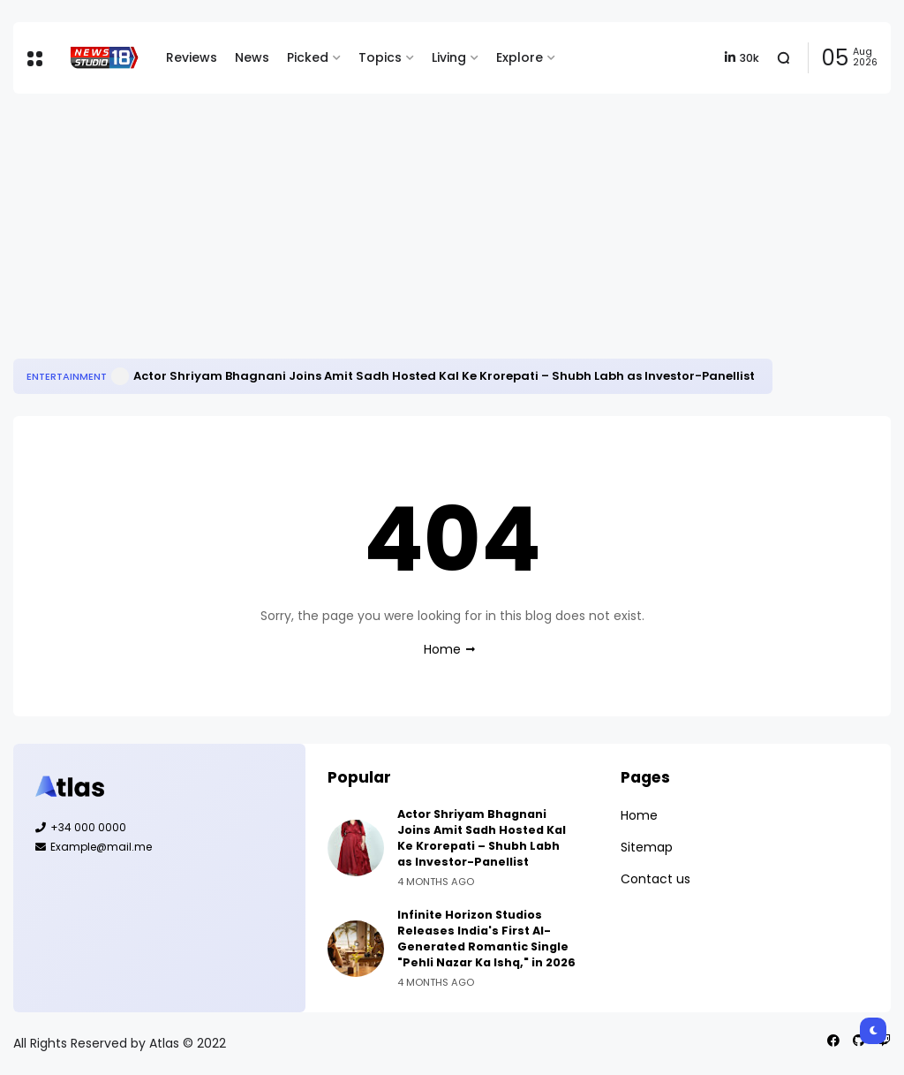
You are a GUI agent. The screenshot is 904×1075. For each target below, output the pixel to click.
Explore (519, 57)
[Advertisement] (452, 226)
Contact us (655, 879)
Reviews (191, 57)
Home (442, 649)
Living (449, 57)
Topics (380, 57)
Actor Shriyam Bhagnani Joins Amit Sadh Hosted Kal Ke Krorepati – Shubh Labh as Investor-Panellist (444, 375)
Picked (307, 57)
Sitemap (647, 847)
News (252, 57)
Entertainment (66, 376)
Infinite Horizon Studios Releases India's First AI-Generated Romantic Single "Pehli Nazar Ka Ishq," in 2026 (486, 938)
